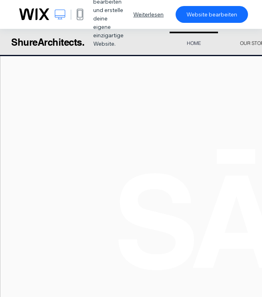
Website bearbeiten (211, 14)
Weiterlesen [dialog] (148, 14)
